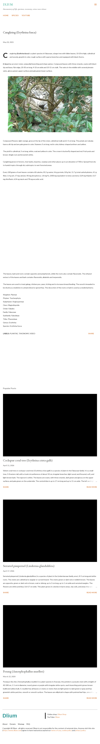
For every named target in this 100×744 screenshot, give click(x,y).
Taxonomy (24, 333)
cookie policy (67, 730)
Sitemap (21, 724)
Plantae (14, 333)
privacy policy (80, 730)
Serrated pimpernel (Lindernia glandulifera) (28, 566)
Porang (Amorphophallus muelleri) (23, 671)
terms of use (56, 730)
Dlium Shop (62, 714)
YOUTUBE (26, 15)
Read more (92, 487)
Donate (13, 724)
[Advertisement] (50, 361)
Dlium (8, 4)
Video (32, 333)
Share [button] (91, 333)
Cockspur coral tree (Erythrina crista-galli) (27, 460)
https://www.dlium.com (12, 730)
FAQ (28, 724)
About (5, 724)
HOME (5, 15)
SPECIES (15, 15)
